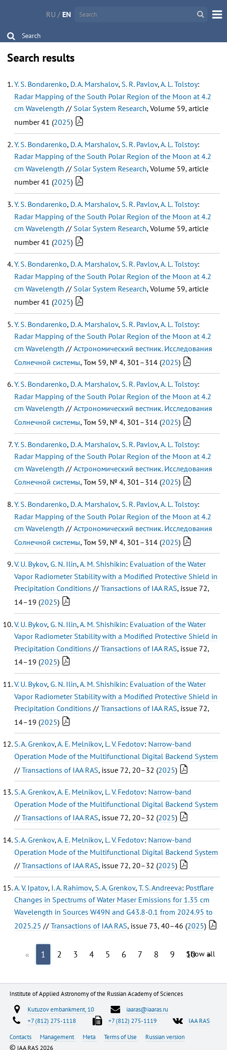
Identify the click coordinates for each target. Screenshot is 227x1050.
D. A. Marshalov (94, 84)
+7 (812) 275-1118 (52, 1020)
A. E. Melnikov (79, 744)
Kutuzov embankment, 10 (61, 1009)
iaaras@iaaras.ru (147, 1009)
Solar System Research (110, 108)
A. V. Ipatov (31, 887)
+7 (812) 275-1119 (132, 1020)
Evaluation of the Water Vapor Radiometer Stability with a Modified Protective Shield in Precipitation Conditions (116, 576)
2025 (62, 122)
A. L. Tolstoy (179, 84)
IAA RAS (199, 1020)
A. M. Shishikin (103, 564)
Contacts (21, 1036)
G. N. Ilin (63, 564)
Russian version (165, 1036)
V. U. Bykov (30, 564)
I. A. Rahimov (71, 887)
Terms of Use (121, 1036)
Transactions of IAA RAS (139, 588)
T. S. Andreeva (160, 887)
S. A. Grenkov (34, 744)
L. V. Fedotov (124, 744)
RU (51, 14)
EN (66, 14)
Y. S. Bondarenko (40, 84)
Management (58, 1036)
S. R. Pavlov (140, 84)
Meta (90, 1036)
